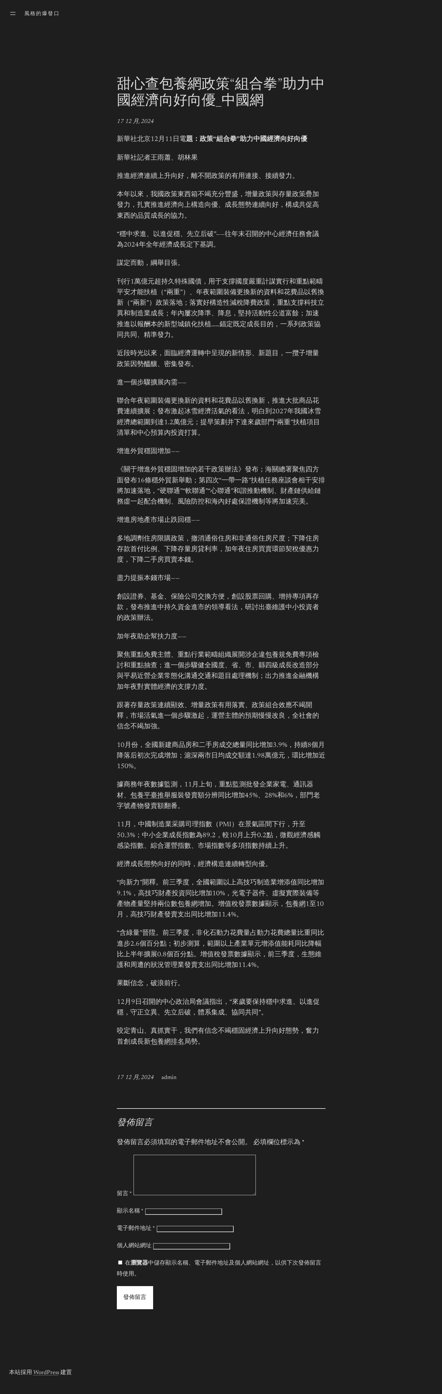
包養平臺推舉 (150, 796)
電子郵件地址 (136, 1236)
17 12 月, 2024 (135, 122)
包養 (272, 655)
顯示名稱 (130, 1219)
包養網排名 (167, 1042)
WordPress (46, 1380)
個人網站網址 (134, 1254)
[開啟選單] (13, 13)
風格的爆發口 (42, 13)
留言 (124, 1202)
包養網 (188, 904)
